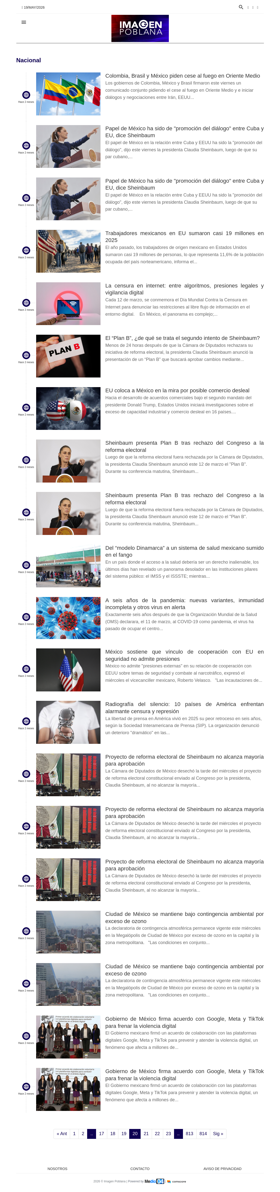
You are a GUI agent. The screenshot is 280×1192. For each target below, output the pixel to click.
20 (134, 1133)
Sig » (218, 1133)
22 (157, 1133)
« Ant (62, 1133)
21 (146, 1133)
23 (168, 1133)
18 (112, 1133)
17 (101, 1133)
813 (189, 1133)
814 (203, 1133)
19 (123, 1133)
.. (91, 1133)
